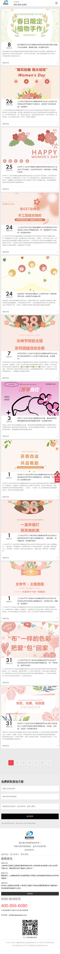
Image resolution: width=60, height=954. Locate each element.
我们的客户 (14, 854)
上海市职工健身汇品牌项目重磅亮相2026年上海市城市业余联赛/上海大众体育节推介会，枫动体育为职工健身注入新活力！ (30, 865)
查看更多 (30, 894)
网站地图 (24, 854)
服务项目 (5, 854)
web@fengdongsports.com (18, 915)
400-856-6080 (20, 4)
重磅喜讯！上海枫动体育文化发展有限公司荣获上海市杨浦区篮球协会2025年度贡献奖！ (30, 875)
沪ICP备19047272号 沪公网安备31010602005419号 (30, 945)
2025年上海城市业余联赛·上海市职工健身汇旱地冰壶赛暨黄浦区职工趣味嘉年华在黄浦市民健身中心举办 (30, 885)
